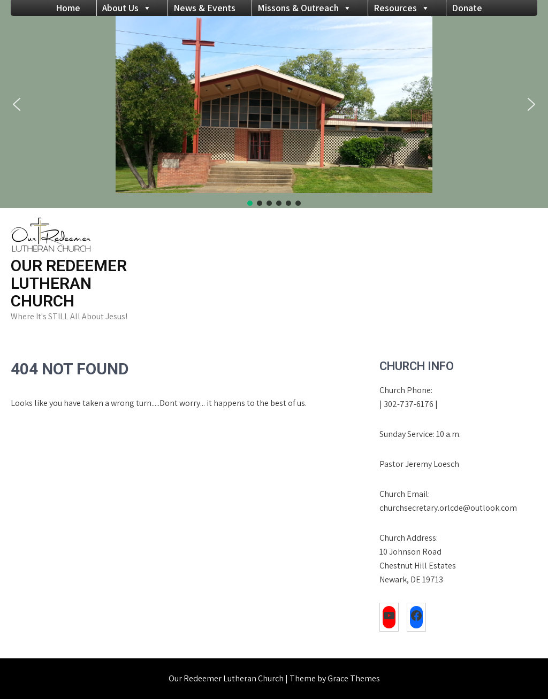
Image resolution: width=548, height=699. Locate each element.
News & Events (204, 8)
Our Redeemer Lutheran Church (69, 283)
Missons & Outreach (304, 8)
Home (68, 8)
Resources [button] (402, 8)
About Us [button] (126, 8)
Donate (467, 8)
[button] (16, 104)
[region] (274, 112)
